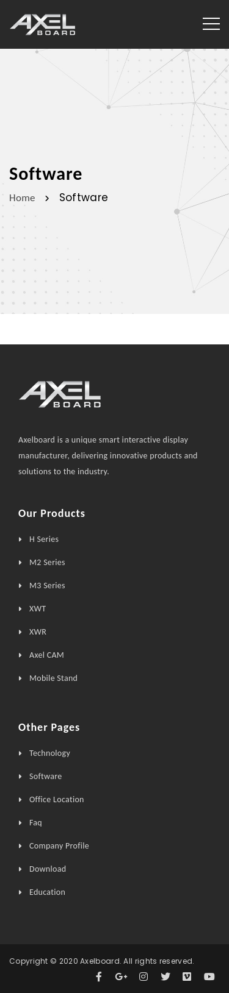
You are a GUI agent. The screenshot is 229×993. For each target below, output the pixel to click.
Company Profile (59, 846)
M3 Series (47, 585)
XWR (37, 632)
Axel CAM (46, 655)
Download (47, 869)
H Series (44, 539)
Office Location (56, 799)
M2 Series (47, 562)
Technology (49, 753)
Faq (35, 822)
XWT (37, 608)
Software (45, 776)
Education (47, 892)
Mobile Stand (53, 678)
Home (22, 197)
